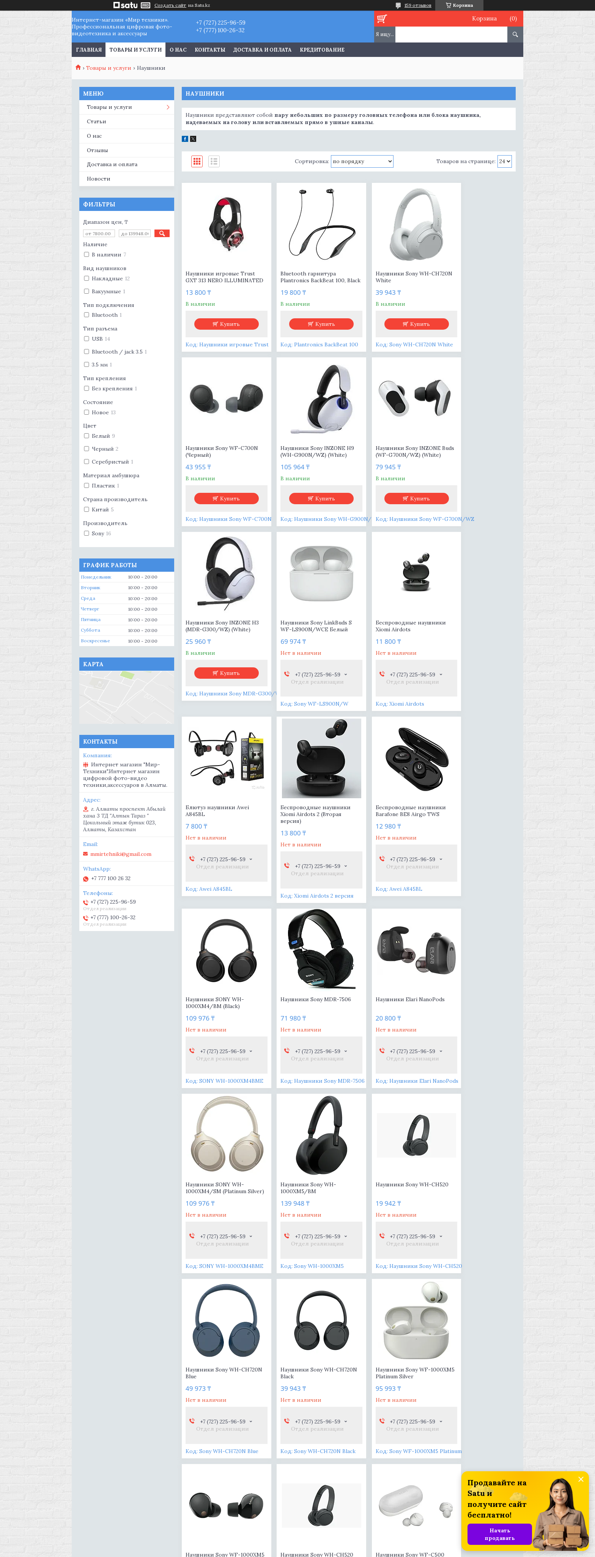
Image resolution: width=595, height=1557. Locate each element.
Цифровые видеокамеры (117, 1393)
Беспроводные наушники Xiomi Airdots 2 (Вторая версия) (390, 646)
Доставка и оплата (262, 50)
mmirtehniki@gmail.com (120, 854)
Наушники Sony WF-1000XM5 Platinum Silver (217, 1212)
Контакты (210, 50)
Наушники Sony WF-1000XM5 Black (298, 1212)
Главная (89, 50)
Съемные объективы (111, 1414)
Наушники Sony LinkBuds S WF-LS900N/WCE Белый (476, 458)
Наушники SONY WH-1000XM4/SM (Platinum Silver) (470, 838)
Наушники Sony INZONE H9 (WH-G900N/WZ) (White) (218, 461)
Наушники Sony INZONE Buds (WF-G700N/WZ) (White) (303, 461)
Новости (98, 178)
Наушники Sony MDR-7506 (306, 831)
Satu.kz (333, 1543)
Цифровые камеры (108, 1404)
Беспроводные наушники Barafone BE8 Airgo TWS (475, 643)
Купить (225, 330)
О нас (178, 50)
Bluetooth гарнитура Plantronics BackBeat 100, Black (303, 280)
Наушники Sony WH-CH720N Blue (383, 1027)
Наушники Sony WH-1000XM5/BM (213, 1027)
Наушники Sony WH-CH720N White (383, 277)
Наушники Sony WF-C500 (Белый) (474, 1212)
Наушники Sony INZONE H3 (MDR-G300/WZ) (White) (387, 461)
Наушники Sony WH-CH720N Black (468, 1027)
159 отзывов (418, 5)
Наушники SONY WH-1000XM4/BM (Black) (215, 835)
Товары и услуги (136, 50)
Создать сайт (170, 5)
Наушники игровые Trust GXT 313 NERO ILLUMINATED (220, 280)
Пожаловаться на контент (423, 1549)
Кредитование (322, 50)
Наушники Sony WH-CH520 (298, 1027)
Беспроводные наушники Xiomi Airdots (221, 643)
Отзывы (97, 150)
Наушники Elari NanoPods (389, 831)
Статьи (96, 121)
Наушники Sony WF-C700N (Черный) (467, 277)
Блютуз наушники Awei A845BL (302, 643)
